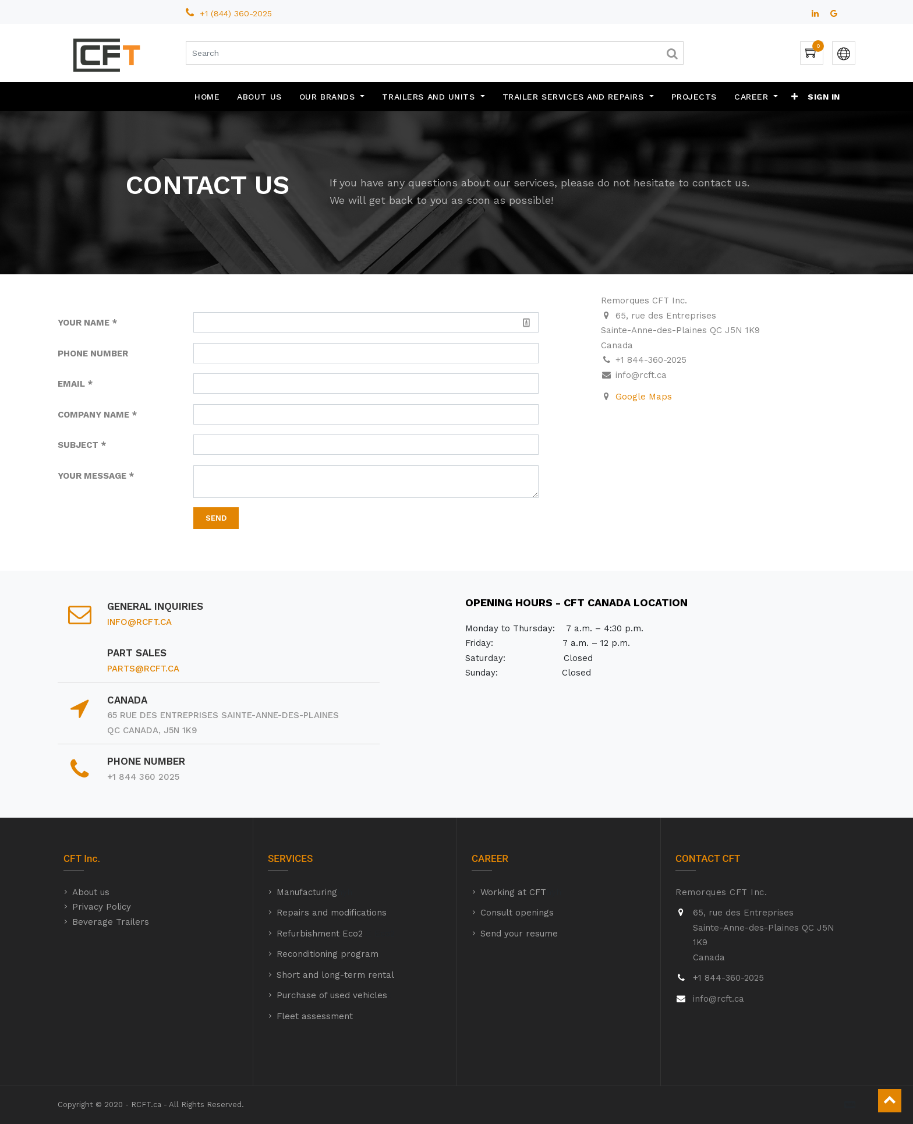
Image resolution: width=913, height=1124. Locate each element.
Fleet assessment (315, 1016)
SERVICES (290, 858)
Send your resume (519, 933)
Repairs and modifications (332, 912)
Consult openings (517, 912)
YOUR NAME (83, 322)
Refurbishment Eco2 (320, 933)
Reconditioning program (327, 954)
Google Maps (643, 396)
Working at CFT (513, 892)
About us (90, 892)
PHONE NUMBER (93, 353)
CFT (72, 858)
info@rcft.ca (139, 622)
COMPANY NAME (93, 414)
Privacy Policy (101, 907)
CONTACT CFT (707, 858)
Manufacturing (307, 892)
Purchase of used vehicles (332, 995)
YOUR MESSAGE (92, 476)
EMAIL (71, 384)
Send (216, 518)
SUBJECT (78, 445)
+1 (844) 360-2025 (237, 13)
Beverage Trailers (110, 922)
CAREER (490, 858)
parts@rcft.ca (143, 668)
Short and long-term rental (335, 975)
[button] (795, 96)
